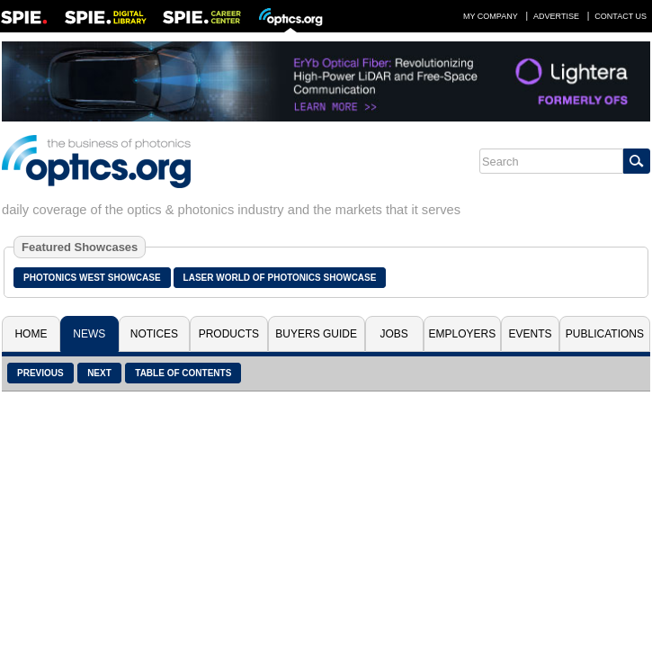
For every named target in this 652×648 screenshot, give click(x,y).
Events (530, 334)
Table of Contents (183, 373)
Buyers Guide (316, 334)
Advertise (556, 16)
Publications (605, 334)
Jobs (393, 334)
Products (229, 334)
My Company (490, 16)
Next (99, 373)
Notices (154, 334)
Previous (40, 373)
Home (30, 334)
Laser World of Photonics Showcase (280, 278)
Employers (462, 334)
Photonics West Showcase (92, 278)
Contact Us (620, 16)
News (89, 334)
